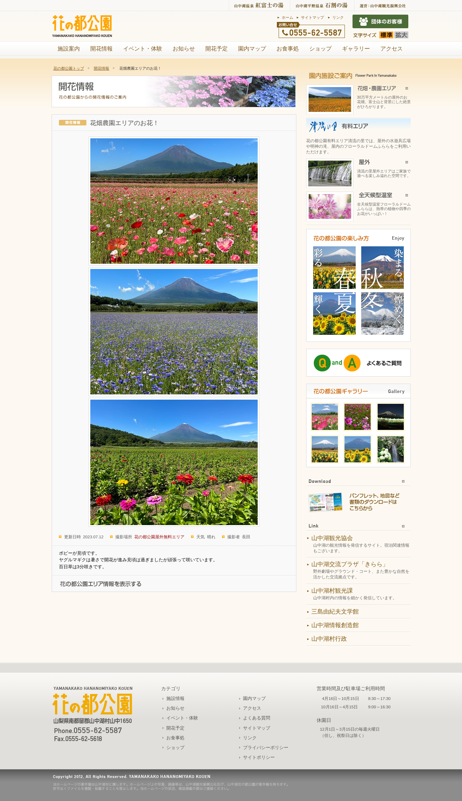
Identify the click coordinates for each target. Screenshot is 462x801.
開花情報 (101, 49)
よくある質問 (256, 718)
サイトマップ (312, 17)
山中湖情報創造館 (335, 625)
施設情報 (175, 698)
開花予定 (216, 49)
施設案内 (69, 49)
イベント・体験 (142, 49)
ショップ (320, 49)
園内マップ (252, 49)
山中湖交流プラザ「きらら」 (349, 564)
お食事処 (288, 49)
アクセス (391, 49)
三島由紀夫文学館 (335, 611)
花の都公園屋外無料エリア (159, 536)
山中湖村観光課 (332, 590)
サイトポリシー (259, 757)
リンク (338, 17)
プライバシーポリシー (265, 747)
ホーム (287, 17)
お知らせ (184, 49)
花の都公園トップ (68, 68)
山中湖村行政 (329, 639)
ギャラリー (356, 49)
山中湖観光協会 (332, 538)
